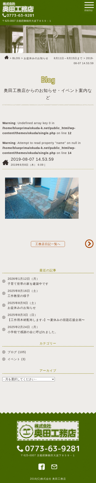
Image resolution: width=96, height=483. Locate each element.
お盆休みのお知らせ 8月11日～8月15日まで (53, 58)
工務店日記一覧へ (47, 244)
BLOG (16, 58)
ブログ (12, 352)
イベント (14, 359)
